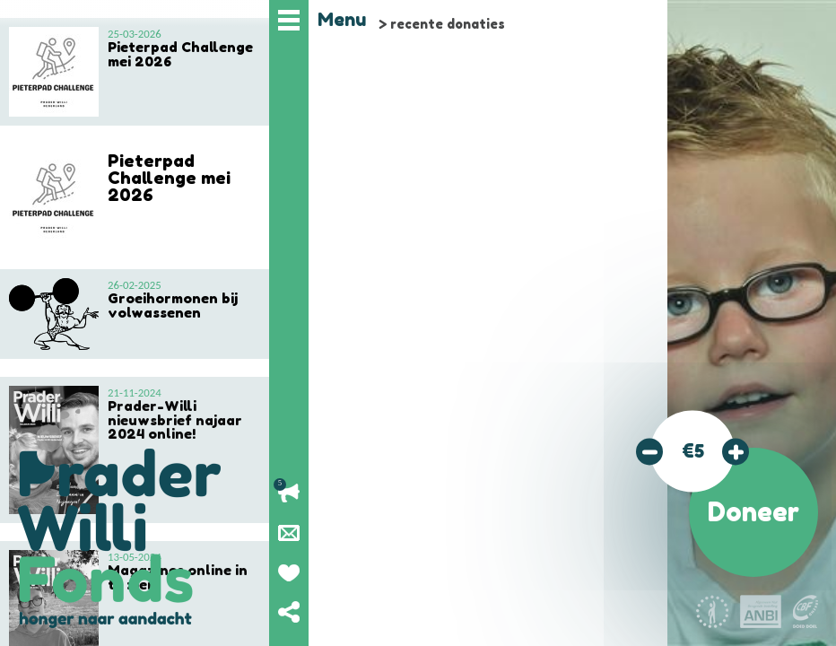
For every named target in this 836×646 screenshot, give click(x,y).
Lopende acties (289, 493)
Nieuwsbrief (289, 533)
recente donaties (447, 23)
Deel (289, 612)
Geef (289, 572)
